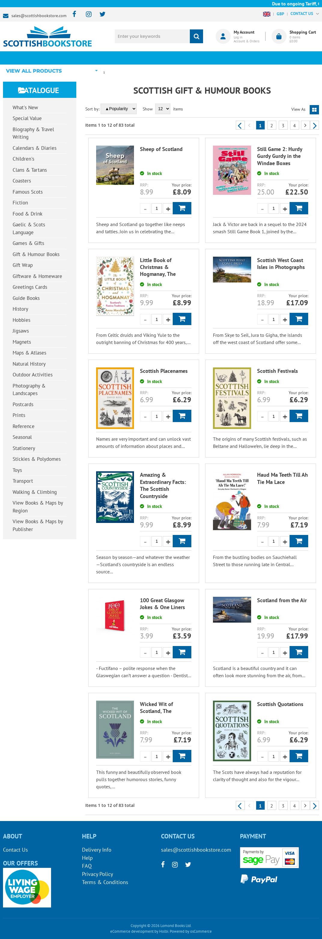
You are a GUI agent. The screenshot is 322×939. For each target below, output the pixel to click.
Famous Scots (28, 192)
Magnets (22, 342)
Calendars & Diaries (34, 148)
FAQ (87, 865)
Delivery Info (96, 849)
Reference (24, 426)
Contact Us (15, 849)
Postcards (23, 404)
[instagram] (86, 14)
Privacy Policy (97, 874)
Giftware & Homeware (37, 276)
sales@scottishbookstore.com (38, 15)
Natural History (29, 364)
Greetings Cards (30, 287)
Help (87, 857)
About (246, 58)
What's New (149, 58)
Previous (240, 125)
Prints (19, 415)
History (20, 309)
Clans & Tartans (30, 170)
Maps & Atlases (29, 352)
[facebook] (72, 14)
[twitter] (99, 14)
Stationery (24, 448)
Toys (17, 470)
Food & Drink (27, 213)
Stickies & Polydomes (37, 459)
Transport (23, 481)
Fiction (20, 202)
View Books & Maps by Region (38, 507)
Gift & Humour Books (36, 254)
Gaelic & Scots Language (29, 228)
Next (314, 125)
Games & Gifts (28, 243)
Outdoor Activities (33, 374)
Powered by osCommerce (191, 931)
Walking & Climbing (35, 492)
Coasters (22, 180)
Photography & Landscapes (29, 389)
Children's (23, 158)
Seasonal (22, 437)
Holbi (163, 931)
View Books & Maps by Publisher (38, 525)
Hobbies (21, 320)
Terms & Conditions (105, 882)
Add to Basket (182, 208)
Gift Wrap (23, 265)
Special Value (27, 118)
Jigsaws (21, 331)
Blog (198, 58)
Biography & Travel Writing (33, 133)
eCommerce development (131, 931)
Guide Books (26, 298)
